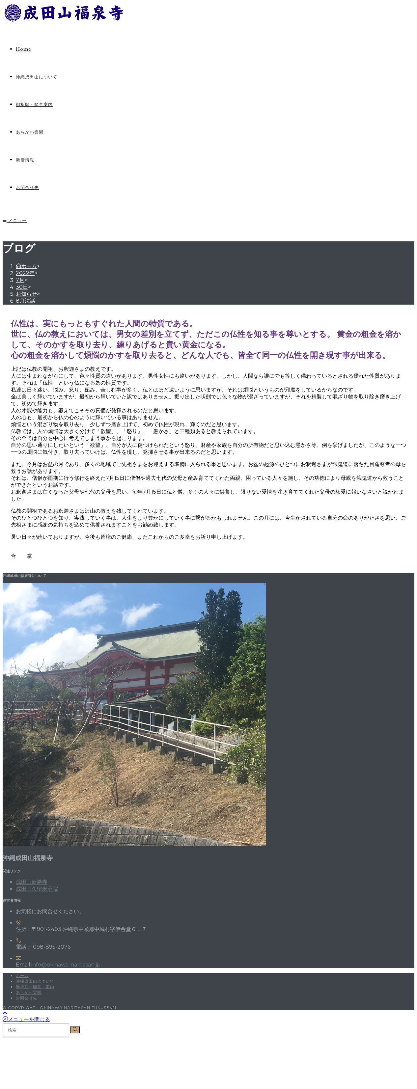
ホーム (22, 975)
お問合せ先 (26, 997)
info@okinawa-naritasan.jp (65, 965)
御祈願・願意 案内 (35, 986)
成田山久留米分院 (37, 889)
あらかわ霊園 (29, 992)
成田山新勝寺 (31, 882)
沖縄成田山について (35, 981)
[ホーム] (26, 266)
